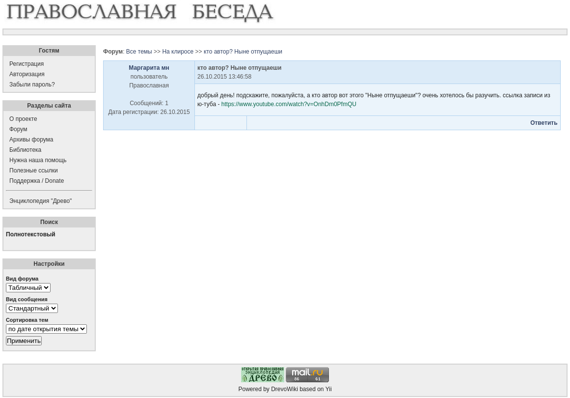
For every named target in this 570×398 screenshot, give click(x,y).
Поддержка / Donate (36, 180)
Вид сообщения (27, 299)
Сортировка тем (27, 320)
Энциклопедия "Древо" (40, 201)
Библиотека (25, 149)
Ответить (543, 122)
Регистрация (26, 63)
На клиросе (177, 51)
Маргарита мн (149, 67)
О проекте (23, 118)
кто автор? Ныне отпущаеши (243, 51)
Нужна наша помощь (38, 160)
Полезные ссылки (33, 170)
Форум (18, 129)
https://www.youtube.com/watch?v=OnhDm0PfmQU (288, 104)
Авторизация (27, 74)
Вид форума (22, 279)
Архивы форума (31, 139)
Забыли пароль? (32, 84)
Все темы (139, 51)
